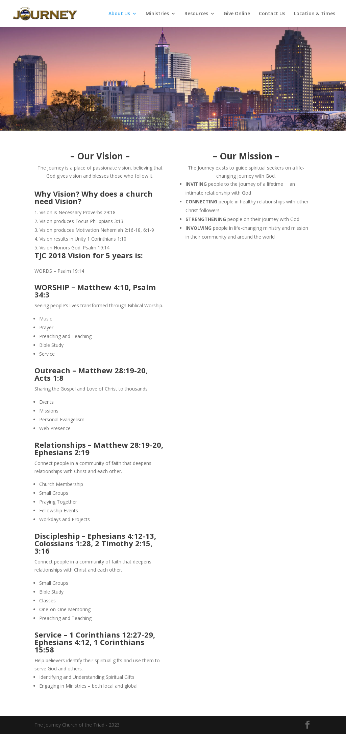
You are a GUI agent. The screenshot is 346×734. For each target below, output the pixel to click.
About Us (119, 14)
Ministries (157, 14)
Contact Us (272, 14)
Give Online (237, 14)
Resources (196, 14)
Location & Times (314, 14)
